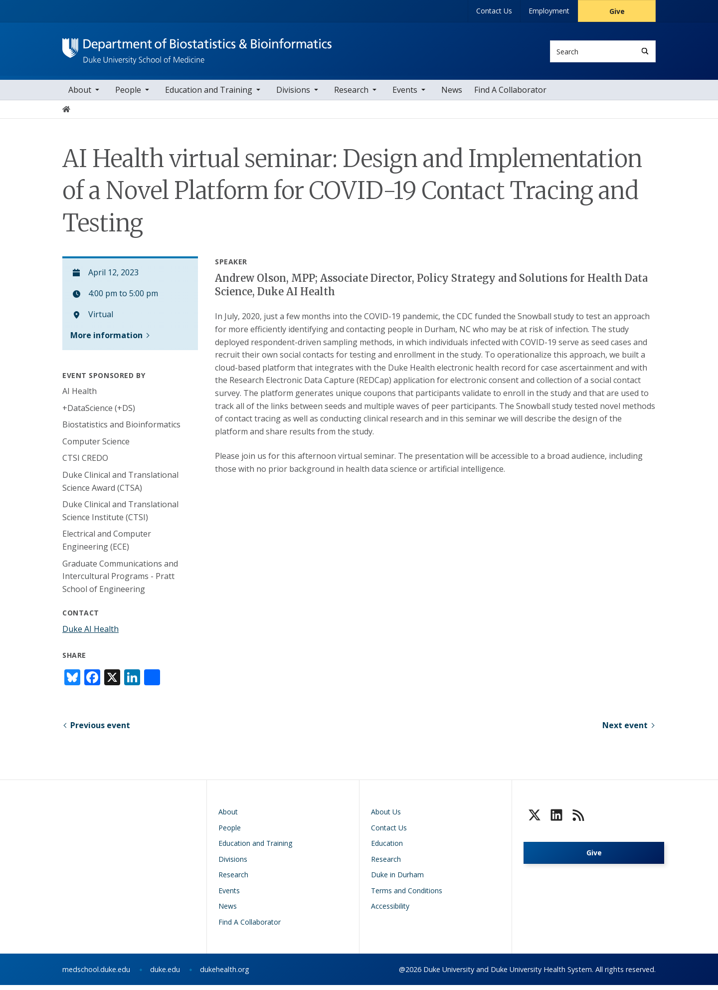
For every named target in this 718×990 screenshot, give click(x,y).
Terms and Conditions (406, 895)
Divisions (293, 94)
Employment (549, 10)
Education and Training (208, 94)
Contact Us (494, 10)
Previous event (100, 729)
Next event (625, 729)
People (128, 94)
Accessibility (390, 911)
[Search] (645, 51)
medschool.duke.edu (96, 974)
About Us (386, 816)
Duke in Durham (397, 879)
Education (387, 848)
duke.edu (165, 974)
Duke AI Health (90, 633)
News (451, 94)
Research (351, 94)
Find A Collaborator (510, 94)
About (79, 94)
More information (106, 339)
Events (404, 94)
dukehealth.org (224, 974)
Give (617, 11)
